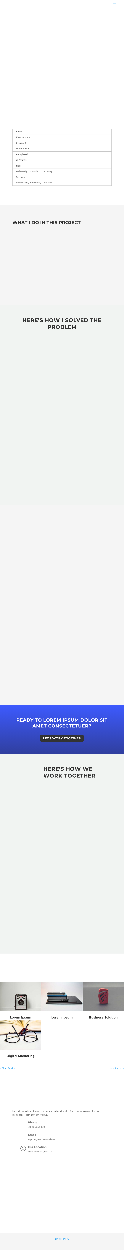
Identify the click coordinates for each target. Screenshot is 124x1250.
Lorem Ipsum (20, 1017)
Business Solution (103, 1017)
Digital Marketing (21, 1056)
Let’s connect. (62, 1238)
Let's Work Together (62, 738)
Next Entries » (117, 1068)
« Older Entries (7, 1068)
